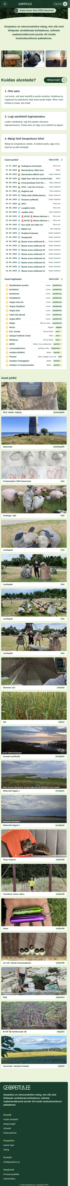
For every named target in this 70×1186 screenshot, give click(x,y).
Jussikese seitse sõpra (13, 894)
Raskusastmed (9, 1133)
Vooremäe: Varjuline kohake (16, 1066)
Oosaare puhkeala (11, 756)
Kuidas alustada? (10, 1119)
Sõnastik (7, 1128)
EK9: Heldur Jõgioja (12, 412)
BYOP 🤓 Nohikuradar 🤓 (15, 1032)
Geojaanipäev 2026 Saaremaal (17, 481)
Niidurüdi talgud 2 (11, 825)
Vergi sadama (9, 860)
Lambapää (8, 550)
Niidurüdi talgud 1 (11, 791)
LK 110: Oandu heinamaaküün (17, 963)
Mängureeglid (9, 1124)
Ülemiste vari (9, 688)
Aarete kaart (8, 1145)
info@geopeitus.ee (11, 1162)
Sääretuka (7, 447)
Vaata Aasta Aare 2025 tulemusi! (34, 10)
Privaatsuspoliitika (11, 1174)
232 (4, 722)
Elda (5, 997)
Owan (5, 928)
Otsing (6, 1150)
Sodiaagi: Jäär (9, 515)
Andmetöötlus (9, 1179)
